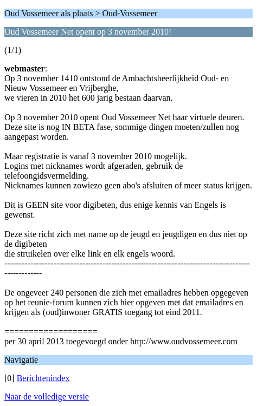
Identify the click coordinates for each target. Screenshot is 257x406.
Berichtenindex (43, 378)
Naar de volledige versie (46, 396)
